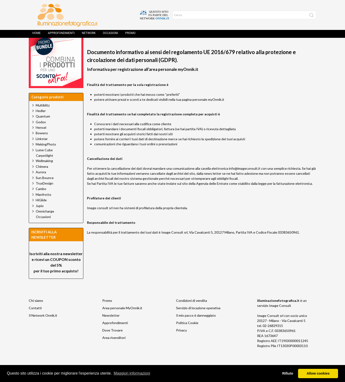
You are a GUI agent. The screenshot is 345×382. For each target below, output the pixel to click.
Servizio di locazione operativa (198, 319)
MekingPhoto (46, 155)
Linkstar (42, 149)
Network (89, 34)
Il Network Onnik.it (43, 326)
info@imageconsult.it (244, 179)
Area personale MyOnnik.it (122, 319)
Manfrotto (43, 205)
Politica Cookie (187, 333)
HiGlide (41, 211)
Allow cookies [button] (318, 373)
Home (36, 34)
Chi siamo (36, 311)
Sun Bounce (45, 188)
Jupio (40, 216)
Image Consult (280, 316)
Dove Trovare (112, 341)
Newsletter (111, 326)
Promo (130, 34)
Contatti (35, 319)
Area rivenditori (114, 348)
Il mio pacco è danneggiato (196, 326)
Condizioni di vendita (191, 311)
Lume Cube (44, 161)
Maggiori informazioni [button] (132, 373)
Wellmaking (44, 171)
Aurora (41, 183)
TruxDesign (44, 194)
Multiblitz (43, 116)
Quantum (43, 127)
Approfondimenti (61, 34)
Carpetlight (44, 166)
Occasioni (110, 34)
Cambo (41, 199)
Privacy (181, 341)
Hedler (41, 121)
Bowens (42, 144)
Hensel (41, 138)
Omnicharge (45, 222)
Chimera (42, 177)
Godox (41, 133)
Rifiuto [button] (287, 373)
